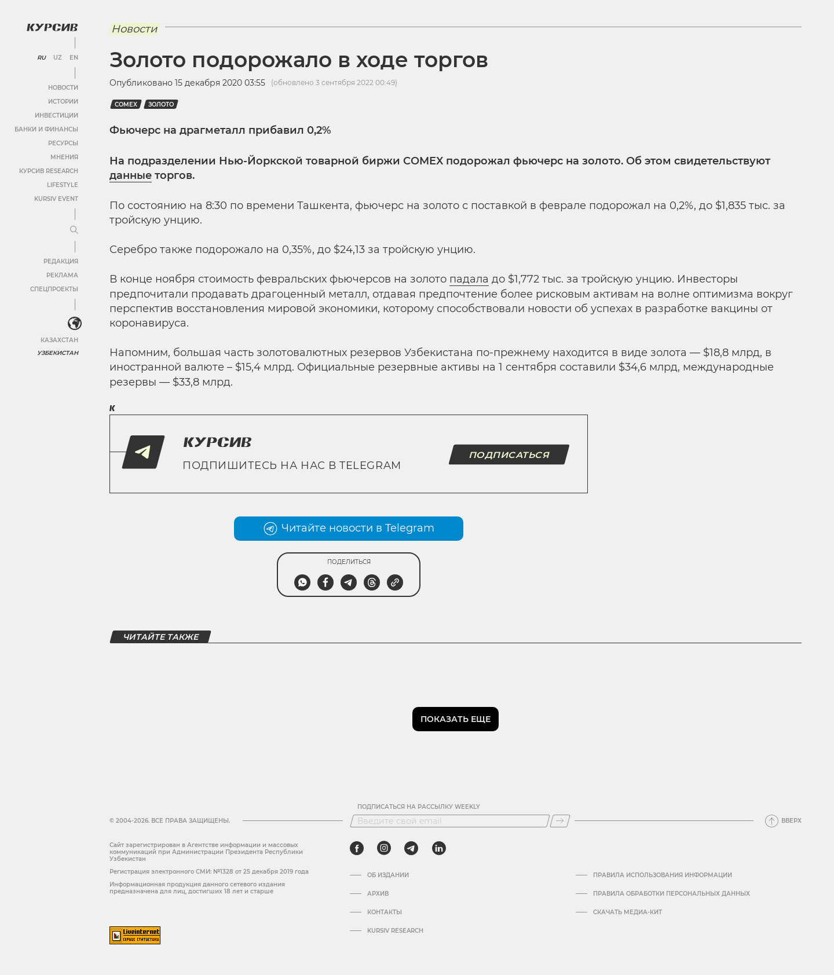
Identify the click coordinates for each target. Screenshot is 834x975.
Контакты (384, 912)
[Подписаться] (560, 821)
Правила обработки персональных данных (671, 893)
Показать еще (455, 719)
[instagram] (384, 848)
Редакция (60, 261)
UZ (57, 57)
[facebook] (357, 848)
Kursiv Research (395, 931)
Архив (378, 893)
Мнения (64, 157)
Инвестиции (56, 115)
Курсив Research (48, 171)
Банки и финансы (46, 129)
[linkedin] (438, 848)
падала (469, 279)
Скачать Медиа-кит (627, 912)
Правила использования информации (662, 875)
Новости (63, 87)
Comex (126, 104)
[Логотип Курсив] (52, 27)
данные (130, 175)
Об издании (388, 875)
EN (74, 57)
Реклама (62, 275)
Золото (161, 104)
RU (41, 57)
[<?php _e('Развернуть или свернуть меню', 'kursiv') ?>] (75, 323)
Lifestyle (62, 185)
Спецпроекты (54, 289)
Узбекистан (57, 353)
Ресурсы (63, 143)
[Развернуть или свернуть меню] (74, 230)
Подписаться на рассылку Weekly (418, 807)
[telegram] (411, 848)
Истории (63, 101)
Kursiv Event (56, 199)
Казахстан (59, 340)
